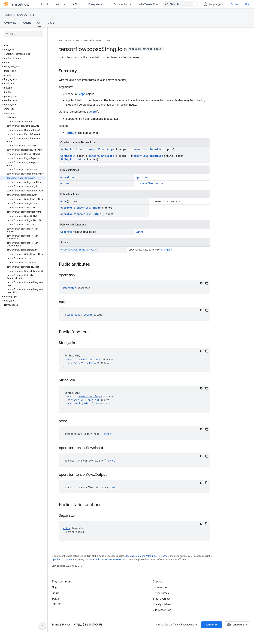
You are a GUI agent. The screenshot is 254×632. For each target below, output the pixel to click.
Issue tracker (160, 587)
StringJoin (67, 149)
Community (120, 4)
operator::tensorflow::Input (80, 207)
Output (71, 133)
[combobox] (180, 4)
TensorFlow (65, 40)
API (77, 40)
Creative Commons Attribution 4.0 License (147, 556)
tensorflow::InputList (147, 149)
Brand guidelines (162, 604)
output (64, 183)
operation (67, 177)
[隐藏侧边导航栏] (42, 625)
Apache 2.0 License (62, 559)
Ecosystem (95, 4)
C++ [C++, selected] (39, 22)
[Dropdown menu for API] (81, 4)
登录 (247, 4)
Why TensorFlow (148, 4)
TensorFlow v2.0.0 (19, 15)
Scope (81, 94)
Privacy (66, 624)
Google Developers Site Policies (108, 559)
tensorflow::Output (151, 183)
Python (26, 22)
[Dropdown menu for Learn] (65, 4)
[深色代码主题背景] (201, 283)
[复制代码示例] (207, 283)
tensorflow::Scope (101, 149)
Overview (10, 22)
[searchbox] (23, 34)
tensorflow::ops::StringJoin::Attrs (78, 249)
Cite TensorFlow (162, 610)
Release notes (161, 593)
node (63, 201)
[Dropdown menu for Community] (131, 4)
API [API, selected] (75, 4)
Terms (55, 624)
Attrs (93, 111)
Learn (58, 4)
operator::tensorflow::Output (81, 214)
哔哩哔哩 (57, 604)
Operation (142, 177)
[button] (23, 50)
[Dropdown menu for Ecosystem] (106, 4)
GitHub (235, 4)
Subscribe (211, 624)
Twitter (56, 598)
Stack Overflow (161, 598)
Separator (67, 231)
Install (44, 4)
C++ (108, 40)
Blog (54, 587)
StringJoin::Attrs (72, 159)
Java (51, 22)
